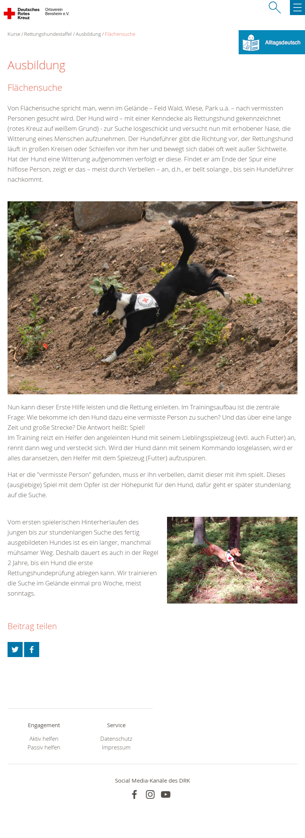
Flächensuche (120, 34)
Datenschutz (116, 738)
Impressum (116, 747)
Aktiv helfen (43, 738)
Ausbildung (88, 34)
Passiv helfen (44, 747)
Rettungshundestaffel (48, 34)
